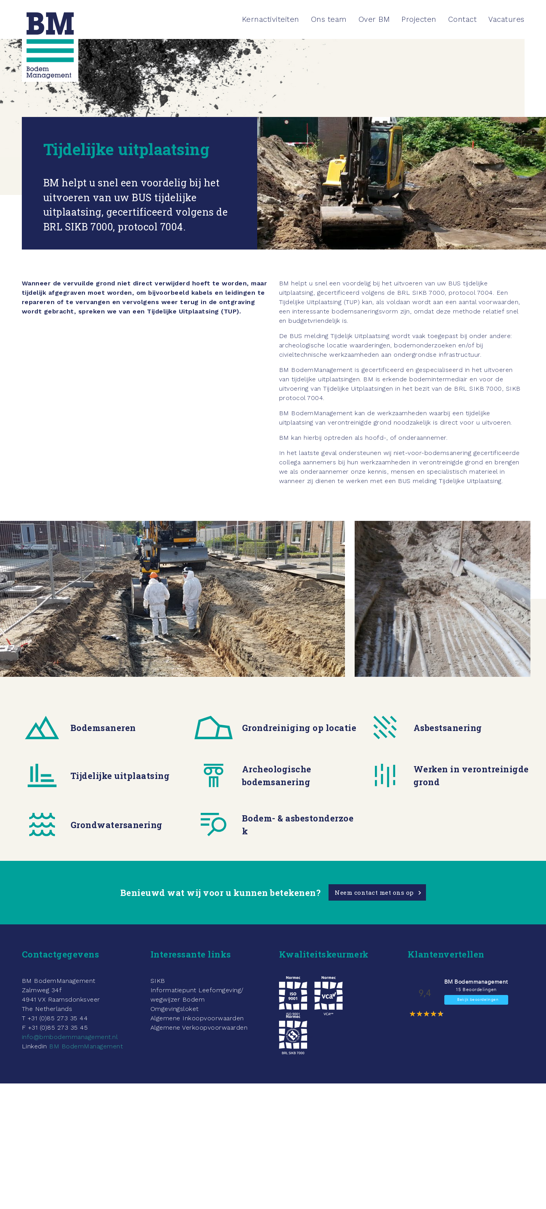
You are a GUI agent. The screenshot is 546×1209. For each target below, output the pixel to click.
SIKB (157, 980)
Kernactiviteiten (270, 19)
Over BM (374, 19)
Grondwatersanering (117, 824)
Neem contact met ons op (374, 892)
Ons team (329, 19)
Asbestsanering (447, 727)
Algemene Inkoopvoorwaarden (197, 1018)
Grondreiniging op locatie (299, 727)
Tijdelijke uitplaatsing (120, 775)
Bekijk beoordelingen (477, 999)
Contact (462, 19)
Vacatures (506, 19)
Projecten (418, 19)
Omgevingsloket (174, 1009)
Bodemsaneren (103, 727)
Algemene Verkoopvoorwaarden (199, 1027)
